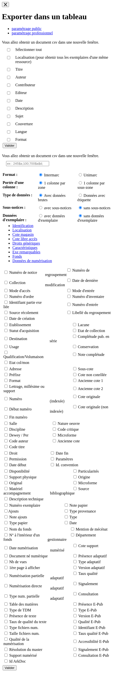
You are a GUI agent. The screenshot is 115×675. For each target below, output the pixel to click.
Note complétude (91, 354)
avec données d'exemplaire (51, 218)
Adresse (15, 369)
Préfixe (14, 375)
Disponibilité (19, 471)
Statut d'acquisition (24, 331)
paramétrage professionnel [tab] (32, 33)
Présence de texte (22, 616)
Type (73, 517)
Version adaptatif (91, 568)
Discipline (17, 429)
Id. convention (67, 465)
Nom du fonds (20, 529)
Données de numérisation (32, 261)
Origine (84, 477)
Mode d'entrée (83, 291)
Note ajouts (18, 517)
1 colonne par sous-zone (91, 185)
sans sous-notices (97, 208)
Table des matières (23, 604)
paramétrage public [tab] (27, 29)
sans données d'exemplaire (91, 218)
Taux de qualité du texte (28, 622)
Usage (14, 347)
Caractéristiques (24, 248)
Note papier (79, 505)
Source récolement (23, 313)
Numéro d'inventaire (88, 297)
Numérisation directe (25, 586)
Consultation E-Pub (93, 655)
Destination (18, 339)
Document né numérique (28, 556)
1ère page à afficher (24, 568)
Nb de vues (18, 562)
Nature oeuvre (69, 423)
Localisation (22, 230)
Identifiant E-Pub (91, 628)
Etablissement (20, 325)
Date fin (62, 453)
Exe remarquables (26, 252)
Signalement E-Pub (93, 649)
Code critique (68, 429)
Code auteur (18, 441)
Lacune (83, 325)
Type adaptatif (89, 562)
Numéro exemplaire (24, 505)
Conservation (88, 347)
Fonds (17, 256)
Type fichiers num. (23, 628)
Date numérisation (23, 548)
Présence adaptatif (92, 556)
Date (73, 523)
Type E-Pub (87, 610)
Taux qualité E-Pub (93, 633)
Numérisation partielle (26, 576)
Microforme (67, 435)
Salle (13, 423)
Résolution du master (25, 649)
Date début (17, 465)
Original (15, 483)
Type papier (18, 523)
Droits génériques (26, 243)
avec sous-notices (57, 208)
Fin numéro (18, 417)
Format (14, 381)
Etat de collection (91, 331)
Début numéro (20, 409)
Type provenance (82, 511)
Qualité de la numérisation (16, 641)
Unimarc (90, 175)
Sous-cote (85, 369)
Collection (17, 283)
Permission (18, 459)
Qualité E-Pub (89, 622)
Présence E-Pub (90, 604)
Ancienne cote (68, 441)
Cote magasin (23, 234)
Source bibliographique (69, 491)
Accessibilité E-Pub (93, 641)
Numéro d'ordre (21, 297)
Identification (22, 226)
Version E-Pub (89, 616)
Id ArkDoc (17, 661)
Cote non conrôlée (92, 375)
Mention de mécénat (92, 529)
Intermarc (51, 175)
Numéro (15, 399)
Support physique (22, 477)
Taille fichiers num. (24, 633)
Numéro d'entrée (85, 305)
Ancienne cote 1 (90, 381)
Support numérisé (23, 655)
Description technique (26, 499)
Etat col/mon (19, 363)
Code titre (17, 447)
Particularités (88, 471)
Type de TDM (20, 610)
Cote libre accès (24, 239)
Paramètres (64, 459)
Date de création (22, 318)
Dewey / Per (18, 435)
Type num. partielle (24, 596)
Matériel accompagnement (17, 491)
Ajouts (13, 511)
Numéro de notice (23, 272)
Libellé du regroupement (91, 313)
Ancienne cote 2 (90, 389)
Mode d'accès (19, 291)
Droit (13, 453)
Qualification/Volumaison (23, 357)
